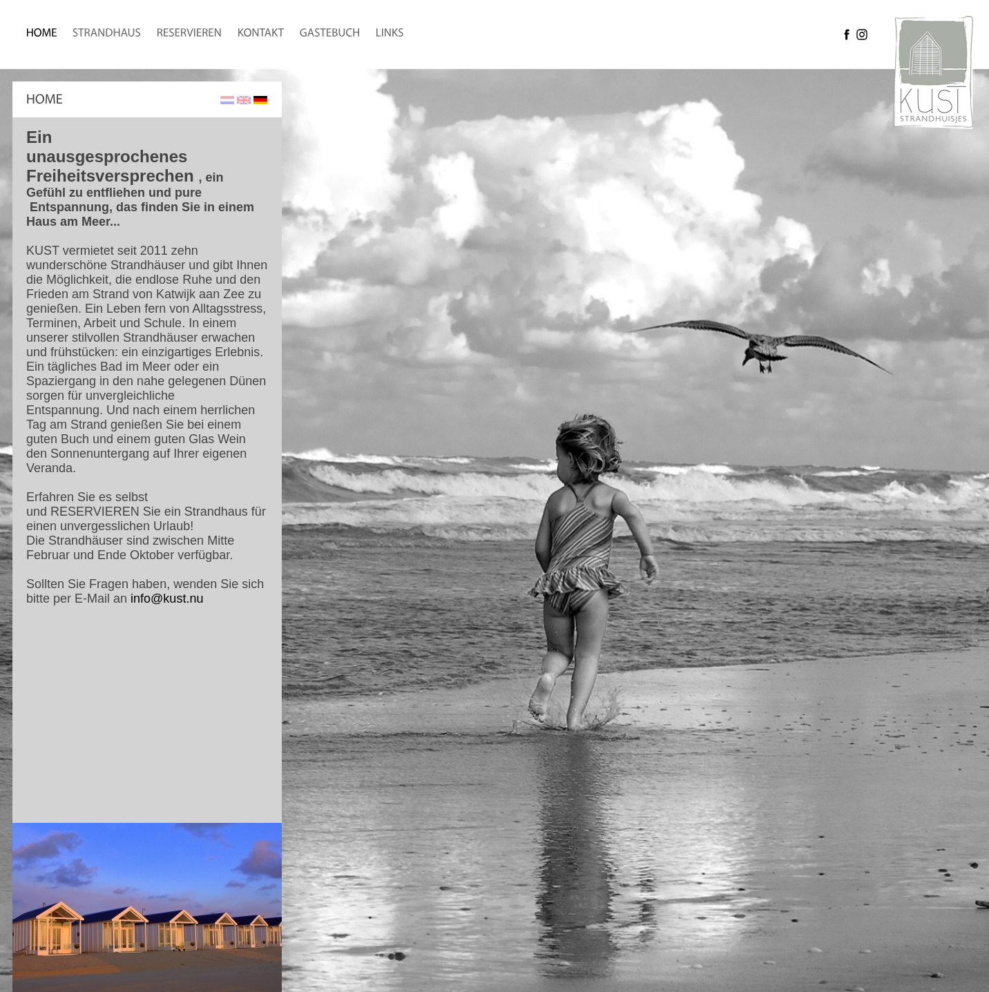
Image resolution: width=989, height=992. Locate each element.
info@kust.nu (167, 598)
